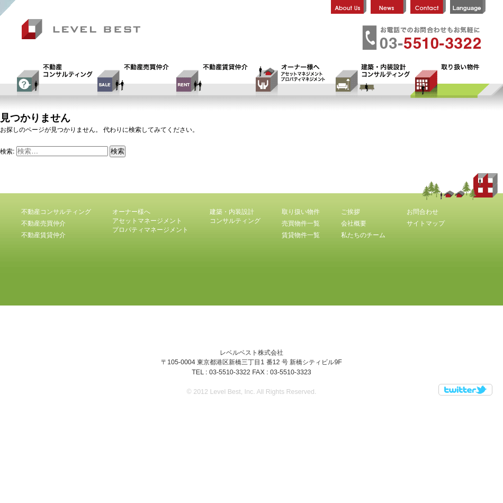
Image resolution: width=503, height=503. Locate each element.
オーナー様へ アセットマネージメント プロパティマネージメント (291, 81)
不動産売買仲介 (132, 81)
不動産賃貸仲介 (212, 81)
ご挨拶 (350, 211)
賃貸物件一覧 (301, 235)
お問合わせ (422, 211)
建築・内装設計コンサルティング (370, 81)
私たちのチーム (363, 235)
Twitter (465, 390)
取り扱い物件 (450, 81)
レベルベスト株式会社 (85, 30)
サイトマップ (426, 223)
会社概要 (353, 223)
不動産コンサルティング (53, 81)
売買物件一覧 (301, 223)
